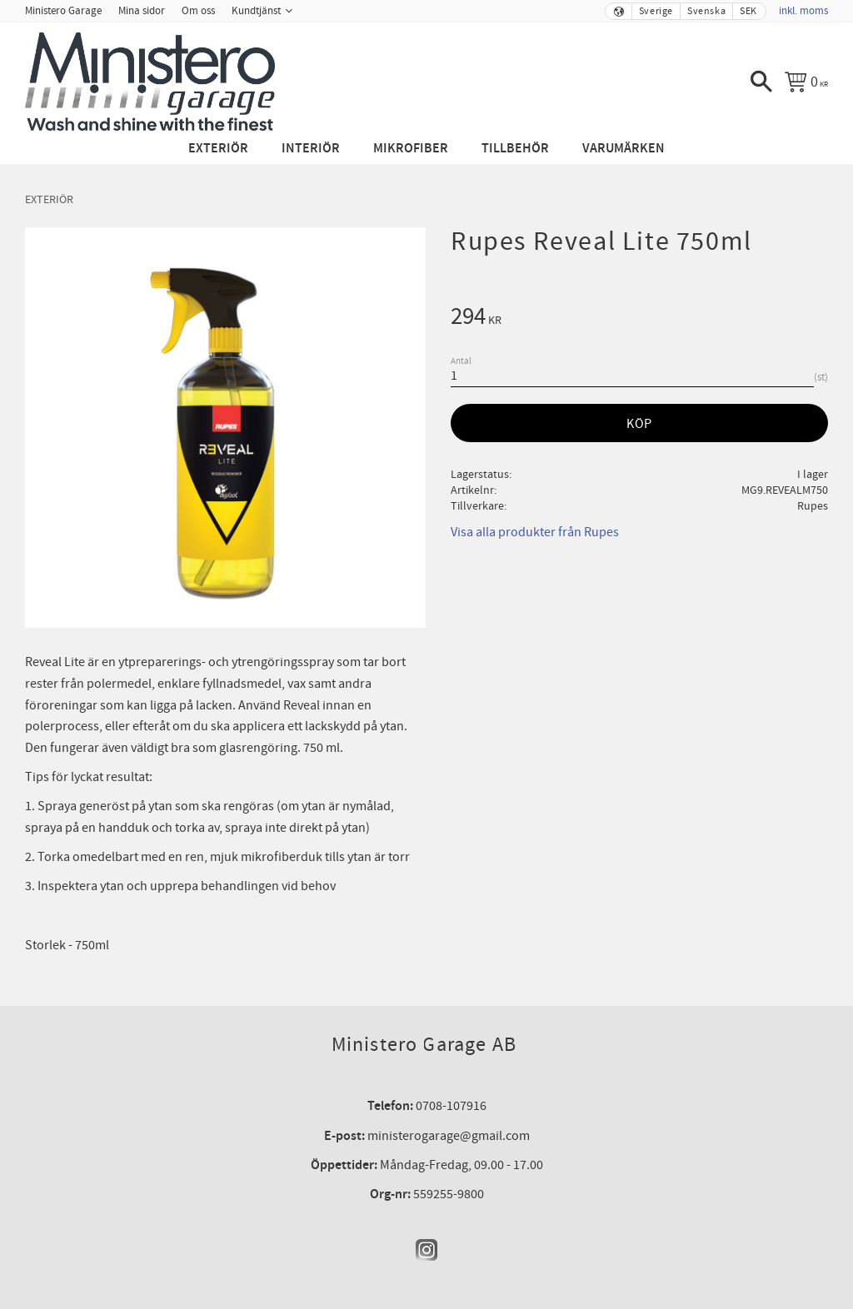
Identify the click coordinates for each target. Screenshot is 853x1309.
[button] (761, 81)
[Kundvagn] (806, 81)
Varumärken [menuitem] (623, 148)
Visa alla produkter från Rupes (535, 532)
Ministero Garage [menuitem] (63, 10)
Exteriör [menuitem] (218, 148)
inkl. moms (803, 10)
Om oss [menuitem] (198, 10)
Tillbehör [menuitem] (515, 148)
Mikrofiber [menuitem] (410, 148)
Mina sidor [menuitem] (141, 10)
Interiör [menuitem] (311, 148)
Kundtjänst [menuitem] (256, 10)
